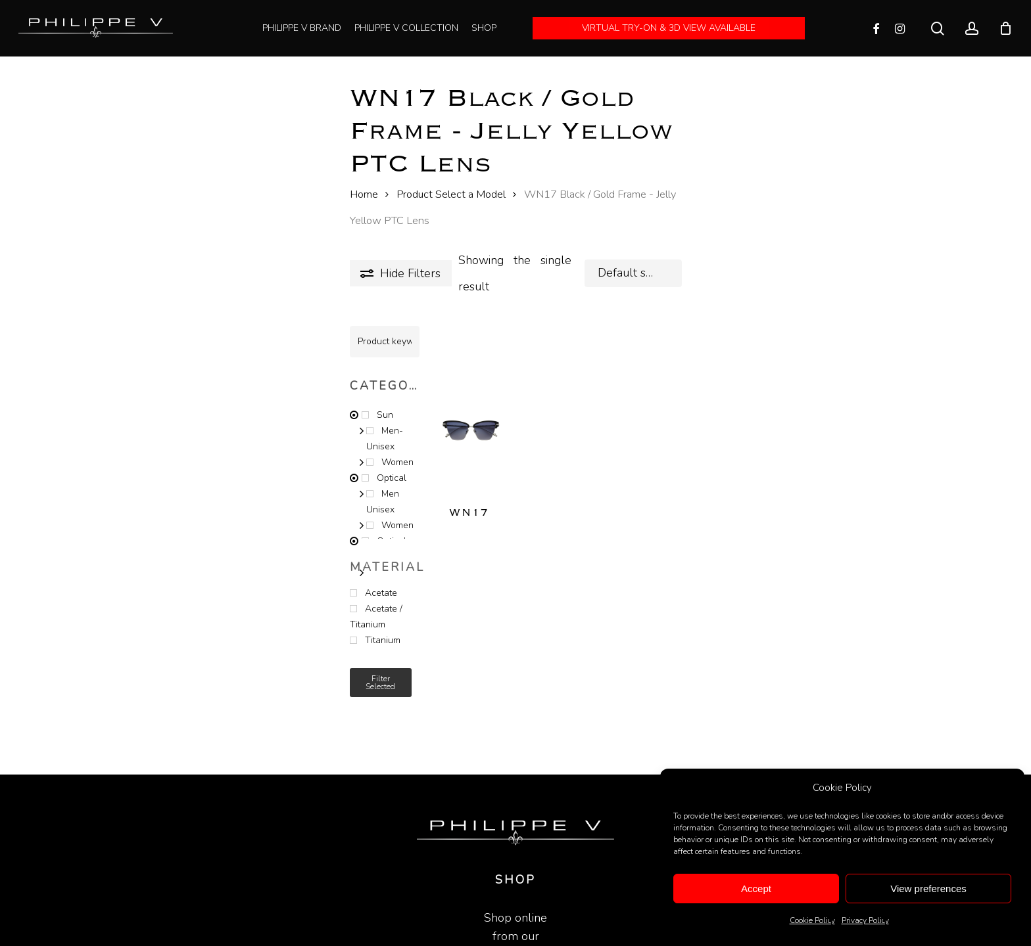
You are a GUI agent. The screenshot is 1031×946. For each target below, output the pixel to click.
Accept (756, 888)
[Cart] (1005, 28)
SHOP (515, 868)
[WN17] (471, 415)
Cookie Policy (812, 920)
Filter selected (380, 682)
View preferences (928, 888)
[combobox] (633, 273)
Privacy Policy (865, 920)
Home (364, 194)
